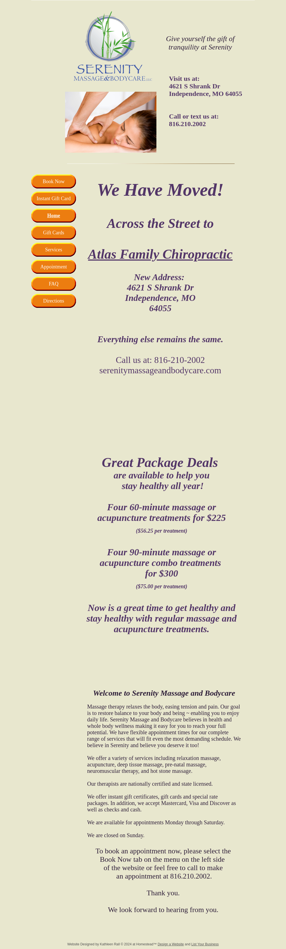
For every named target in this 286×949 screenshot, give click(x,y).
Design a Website (171, 944)
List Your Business (205, 944)
